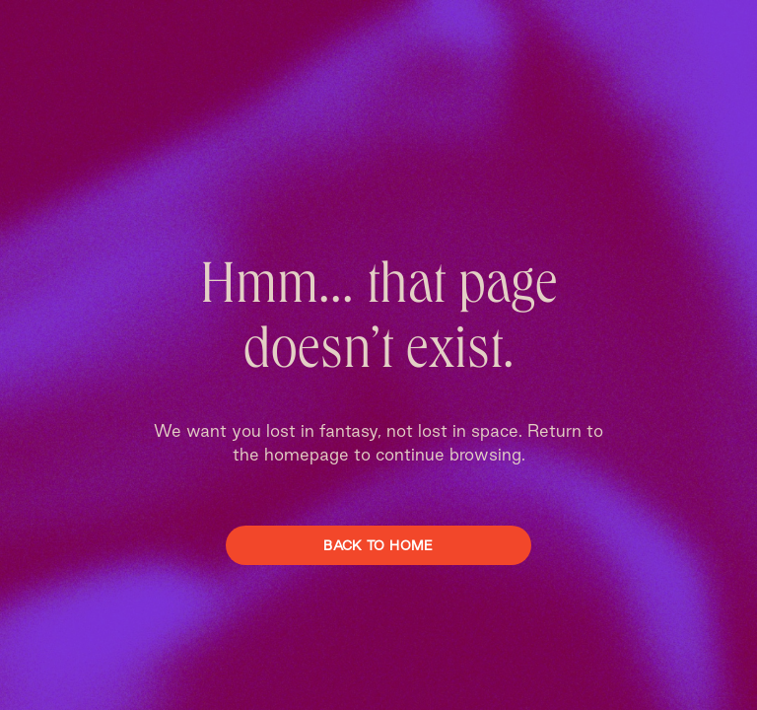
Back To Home (378, 545)
